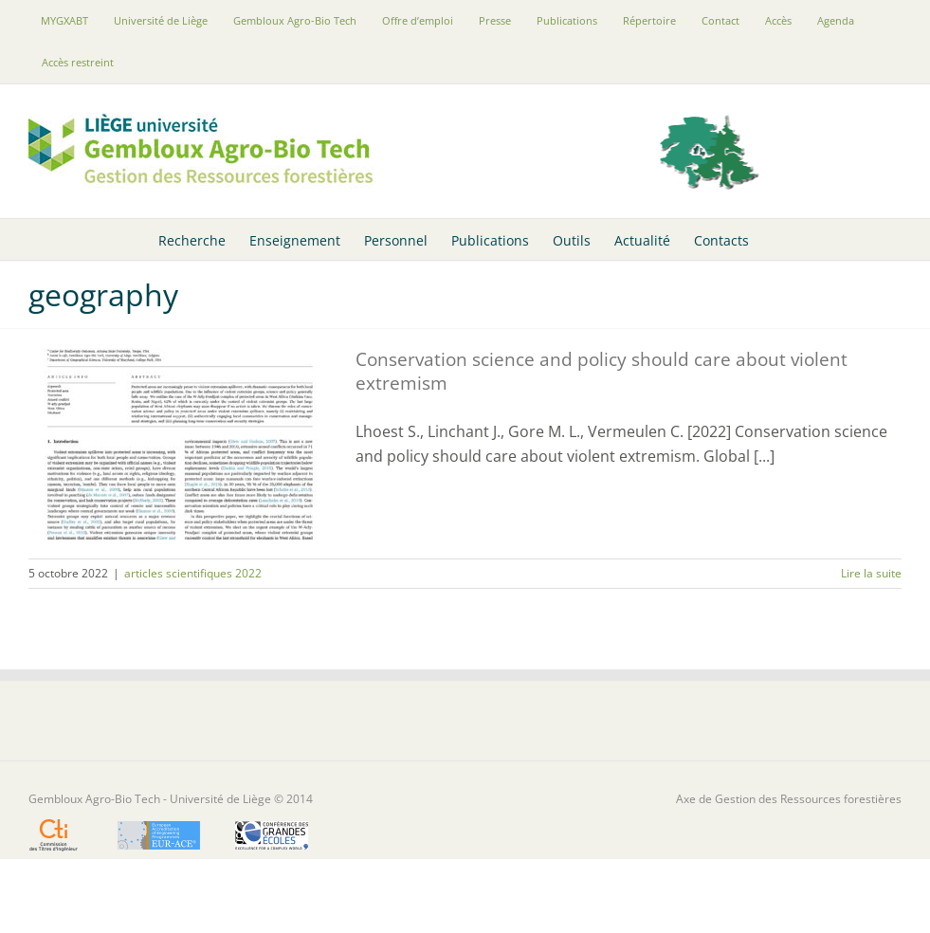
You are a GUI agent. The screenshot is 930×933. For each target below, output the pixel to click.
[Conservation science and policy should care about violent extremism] (180, 444)
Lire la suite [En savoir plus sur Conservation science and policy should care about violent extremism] (871, 573)
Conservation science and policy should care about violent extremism (602, 371)
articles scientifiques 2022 (193, 573)
